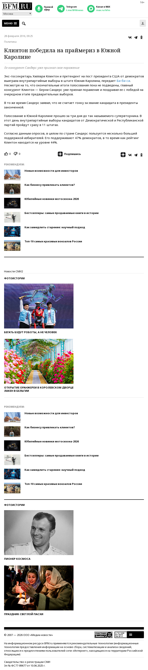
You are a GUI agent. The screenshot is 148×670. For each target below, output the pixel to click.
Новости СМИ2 (13, 271)
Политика (10, 41)
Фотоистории (14, 278)
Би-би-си (123, 81)
